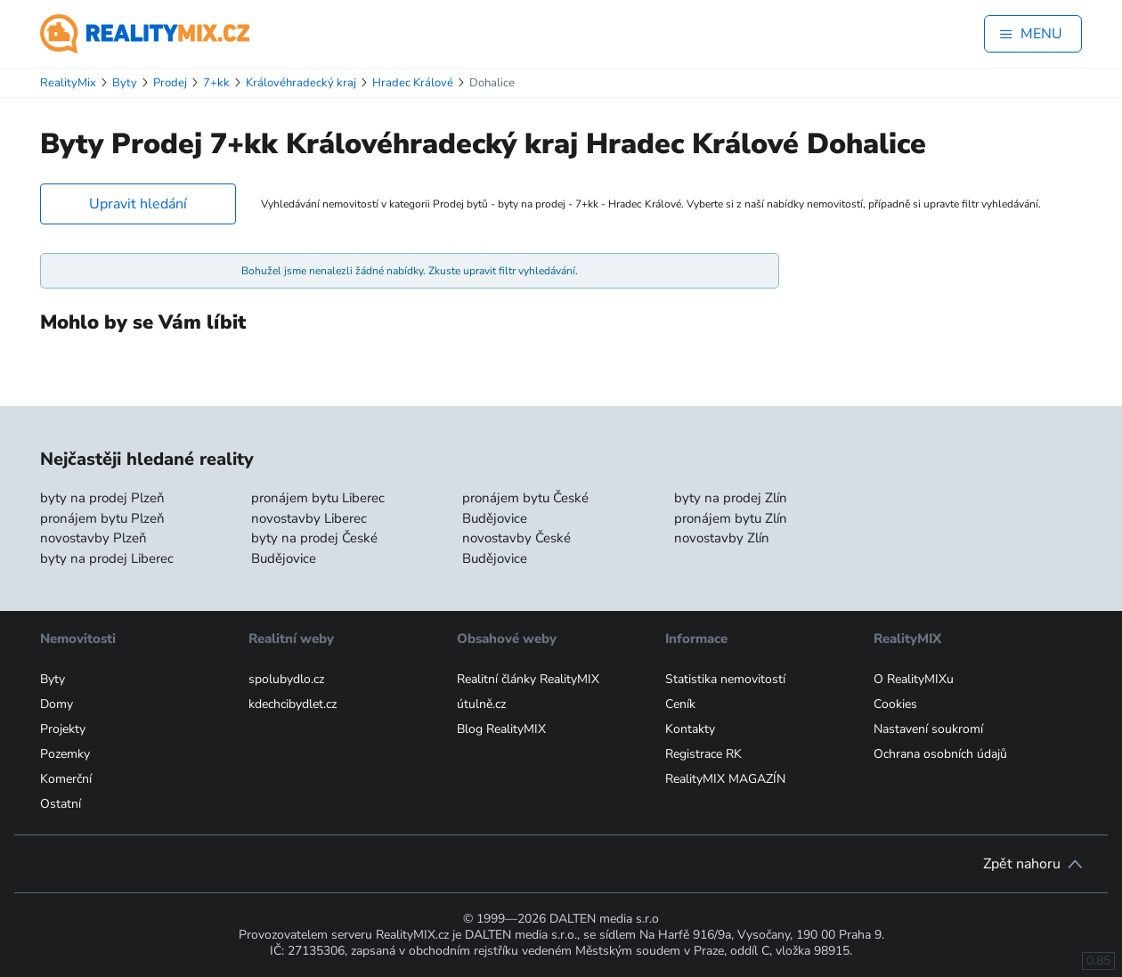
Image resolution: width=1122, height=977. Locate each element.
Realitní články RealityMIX (528, 679)
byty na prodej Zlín (730, 498)
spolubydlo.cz (286, 679)
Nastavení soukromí (928, 729)
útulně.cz (481, 704)
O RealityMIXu (914, 679)
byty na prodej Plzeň (102, 498)
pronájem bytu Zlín (730, 518)
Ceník (680, 704)
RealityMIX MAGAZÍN (725, 778)
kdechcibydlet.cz (292, 704)
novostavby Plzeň (93, 538)
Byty (52, 679)
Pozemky (65, 753)
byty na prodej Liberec (107, 558)
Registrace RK (703, 753)
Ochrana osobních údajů (940, 753)
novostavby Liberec (309, 518)
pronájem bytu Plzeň (102, 518)
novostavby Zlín (721, 538)
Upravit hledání (138, 204)
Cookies (895, 704)
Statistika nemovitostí (725, 679)
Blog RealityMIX (501, 729)
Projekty (62, 729)
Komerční (66, 778)
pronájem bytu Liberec (318, 498)
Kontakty (690, 729)
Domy (56, 704)
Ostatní (60, 803)
